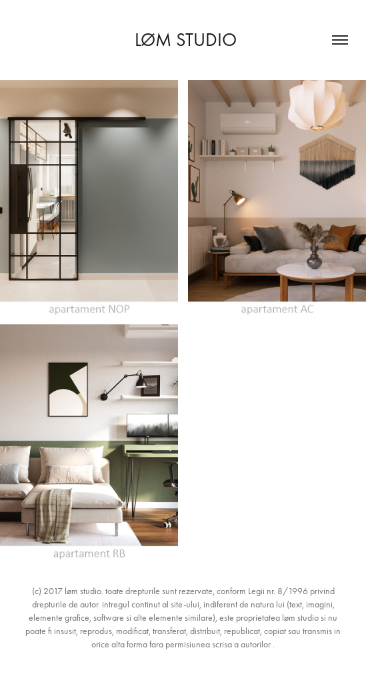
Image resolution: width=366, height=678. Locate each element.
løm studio (183, 40)
